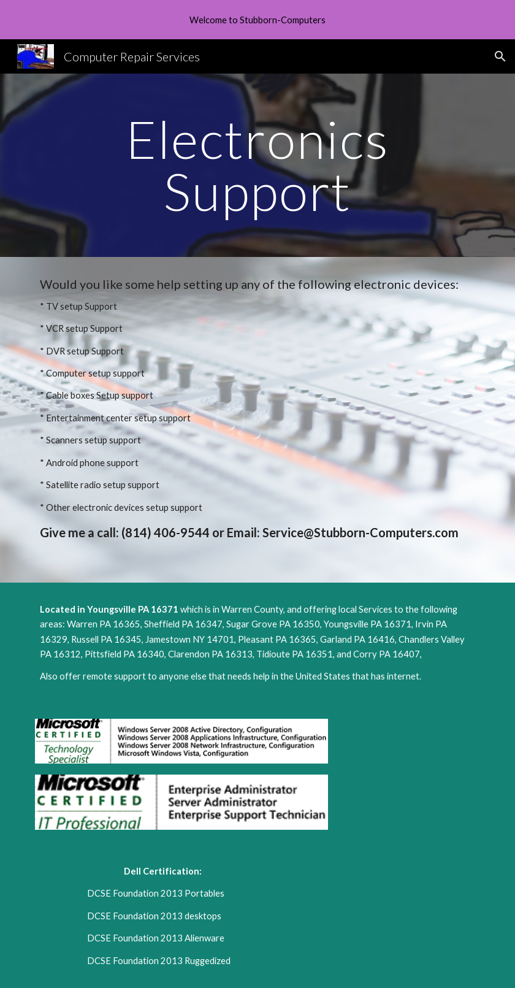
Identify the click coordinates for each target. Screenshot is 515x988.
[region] (257, 19)
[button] (500, 56)
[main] (257, 165)
